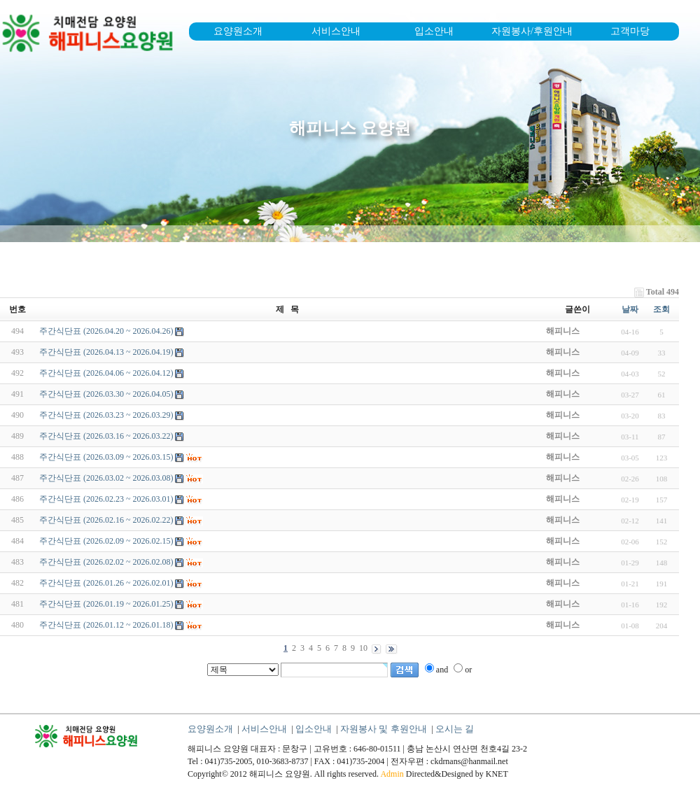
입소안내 (434, 31)
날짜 (630, 309)
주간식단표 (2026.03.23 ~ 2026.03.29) (106, 415)
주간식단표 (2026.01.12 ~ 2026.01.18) (106, 625)
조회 (661, 309)
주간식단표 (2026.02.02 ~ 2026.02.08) (106, 562)
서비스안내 (336, 31)
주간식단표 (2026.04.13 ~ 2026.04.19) (106, 352)
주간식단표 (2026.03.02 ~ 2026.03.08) (106, 478)
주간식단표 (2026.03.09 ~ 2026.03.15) (106, 457)
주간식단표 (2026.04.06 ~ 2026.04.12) (106, 373)
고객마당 (630, 31)
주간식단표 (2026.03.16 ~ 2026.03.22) (106, 436)
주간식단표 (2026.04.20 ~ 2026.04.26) (106, 331)
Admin (391, 774)
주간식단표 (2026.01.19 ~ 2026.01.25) (106, 604)
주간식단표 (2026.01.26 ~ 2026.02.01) (106, 583)
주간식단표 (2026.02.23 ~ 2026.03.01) (106, 499)
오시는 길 (454, 729)
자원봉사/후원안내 (532, 31)
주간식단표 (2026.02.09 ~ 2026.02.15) (106, 541)
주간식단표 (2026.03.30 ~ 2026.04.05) (106, 394)
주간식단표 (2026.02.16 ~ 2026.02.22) (106, 520)
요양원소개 (238, 31)
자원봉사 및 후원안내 (383, 729)
